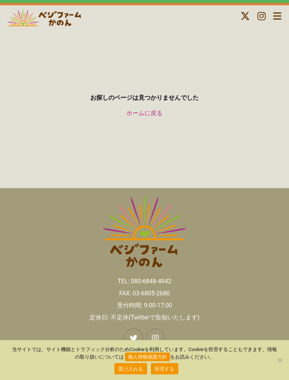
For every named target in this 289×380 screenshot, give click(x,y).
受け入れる (130, 369)
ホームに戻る (144, 113)
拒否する (165, 369)
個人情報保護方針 (147, 357)
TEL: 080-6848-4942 (145, 281)
